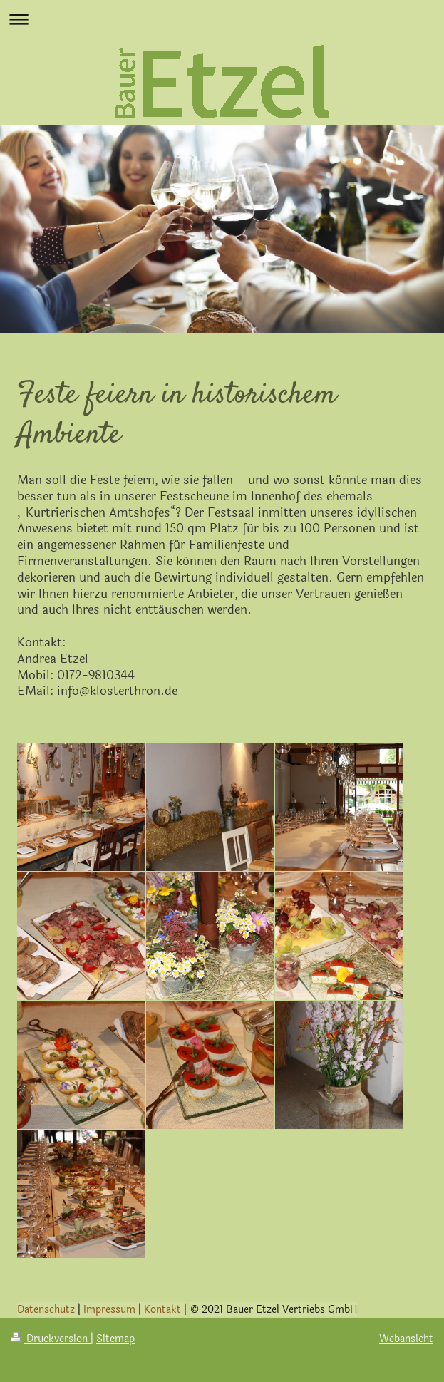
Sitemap (115, 1338)
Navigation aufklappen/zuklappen (222, 19)
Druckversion (51, 1338)
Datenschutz (46, 1309)
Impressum (109, 1309)
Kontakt (162, 1309)
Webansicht (406, 1338)
